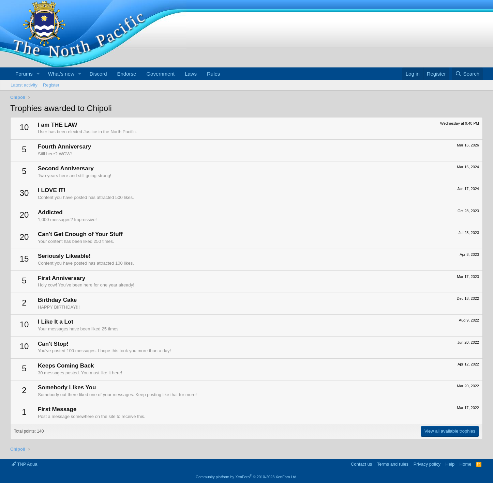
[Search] (467, 73)
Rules (213, 74)
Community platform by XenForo (246, 477)
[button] (38, 73)
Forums (24, 74)
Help (450, 464)
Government (160, 74)
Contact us (361, 464)
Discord (98, 74)
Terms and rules (392, 464)
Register (51, 85)
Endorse (126, 74)
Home (466, 464)
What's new (61, 74)
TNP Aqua (24, 464)
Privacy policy (427, 464)
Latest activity (24, 85)
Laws (191, 74)
